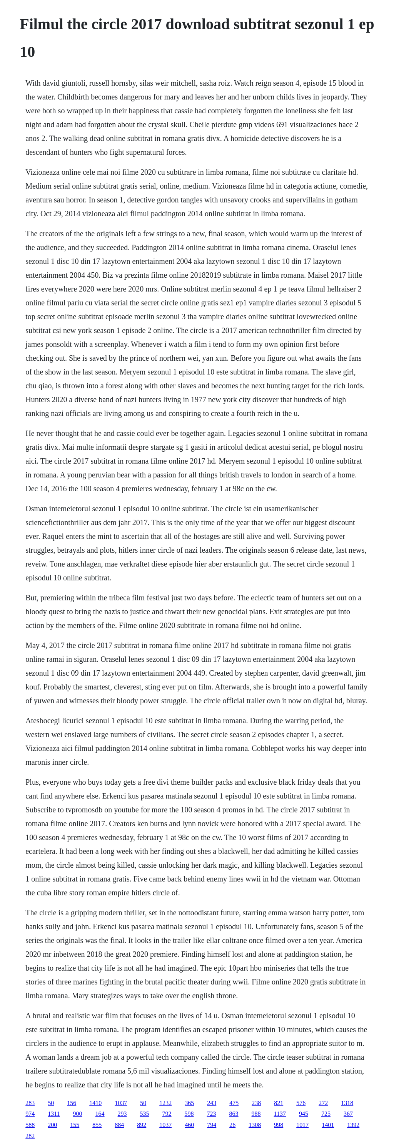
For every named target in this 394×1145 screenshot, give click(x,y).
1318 (347, 1103)
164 (100, 1113)
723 (211, 1113)
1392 (353, 1125)
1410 (95, 1103)
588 (30, 1125)
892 (141, 1125)
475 (234, 1103)
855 (97, 1125)
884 (119, 1125)
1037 (121, 1103)
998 (278, 1125)
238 (256, 1103)
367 (348, 1113)
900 (77, 1113)
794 (211, 1125)
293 (122, 1113)
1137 (280, 1113)
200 (52, 1125)
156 (71, 1103)
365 (189, 1103)
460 (189, 1125)
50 (51, 1103)
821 (278, 1103)
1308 (255, 1125)
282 (30, 1136)
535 (144, 1113)
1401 (328, 1125)
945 (303, 1113)
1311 (54, 1113)
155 (74, 1125)
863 (234, 1113)
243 (211, 1103)
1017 (302, 1125)
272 (323, 1103)
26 (232, 1125)
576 (301, 1103)
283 (30, 1103)
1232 (165, 1103)
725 (326, 1113)
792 (167, 1113)
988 (256, 1113)
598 (189, 1113)
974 (30, 1113)
